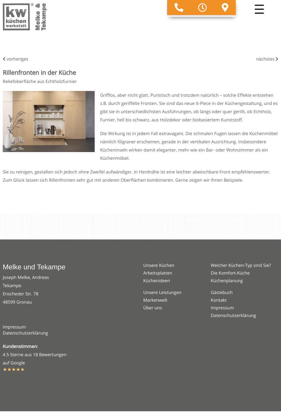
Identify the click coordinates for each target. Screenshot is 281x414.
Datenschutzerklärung (25, 333)
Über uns (152, 308)
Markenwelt (155, 300)
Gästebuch (222, 292)
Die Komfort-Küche (230, 273)
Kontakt (219, 300)
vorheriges (15, 59)
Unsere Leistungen (162, 292)
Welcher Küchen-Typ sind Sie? (241, 265)
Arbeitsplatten (157, 273)
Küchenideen (156, 281)
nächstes (267, 59)
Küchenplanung (227, 281)
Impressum (14, 327)
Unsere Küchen (158, 265)
